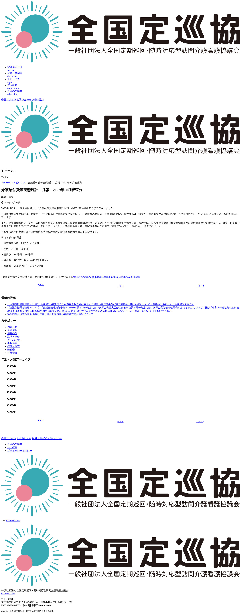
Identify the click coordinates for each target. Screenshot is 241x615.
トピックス (19, 182)
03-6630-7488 (13, 520)
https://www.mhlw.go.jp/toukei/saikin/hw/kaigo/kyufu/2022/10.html (106, 277)
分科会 (11, 349)
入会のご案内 (14, 444)
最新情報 (12, 330)
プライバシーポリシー (19, 450)
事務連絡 (12, 343)
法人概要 (12, 447)
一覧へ (120, 286)
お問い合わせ (24, 99)
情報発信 (12, 333)
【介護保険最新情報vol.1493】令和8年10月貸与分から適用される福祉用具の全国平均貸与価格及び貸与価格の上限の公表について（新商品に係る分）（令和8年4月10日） (100, 304)
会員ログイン (8, 99)
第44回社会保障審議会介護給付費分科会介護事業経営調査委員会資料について (50, 314)
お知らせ (12, 327)
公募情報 (12, 352)
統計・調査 (7, 197)
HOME (6, 182)
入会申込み (38, 99)
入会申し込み (24, 438)
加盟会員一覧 (39, 438)
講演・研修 (13, 336)
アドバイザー (14, 340)
